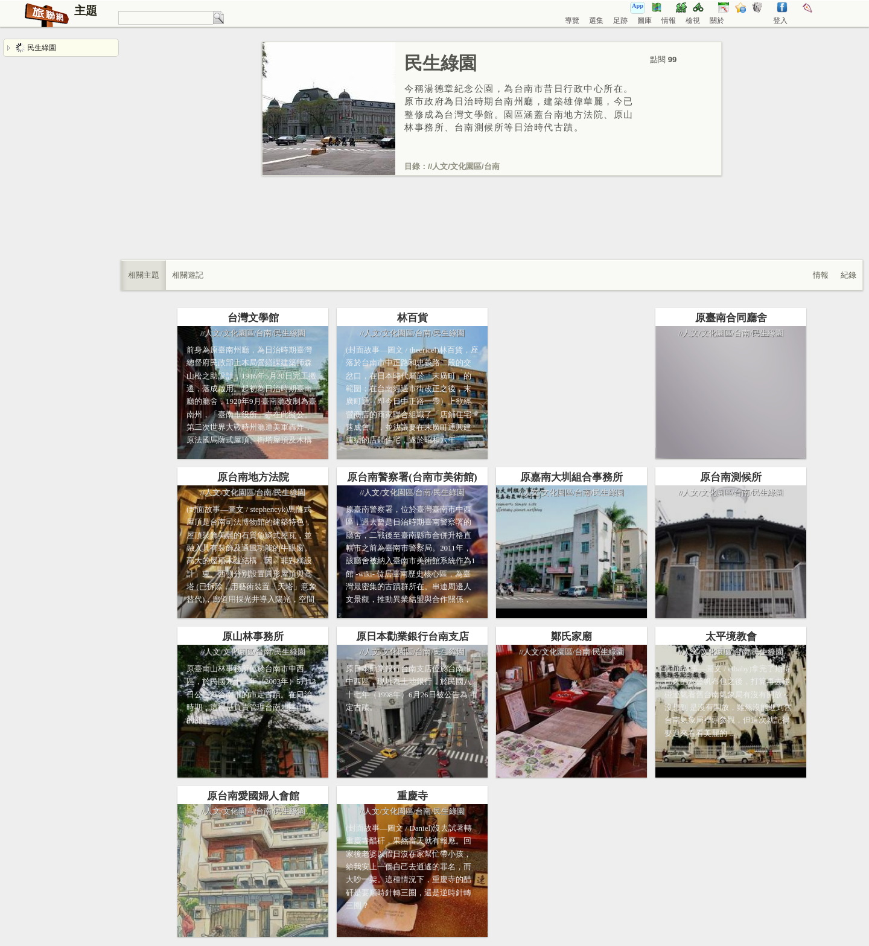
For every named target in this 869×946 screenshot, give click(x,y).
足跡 (620, 20)
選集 (596, 20)
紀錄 (848, 275)
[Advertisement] (491, 230)
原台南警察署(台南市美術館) (412, 477)
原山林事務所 (253, 636)
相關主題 (143, 275)
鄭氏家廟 (571, 636)
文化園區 (466, 166)
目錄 (412, 166)
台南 (492, 166)
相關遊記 (187, 275)
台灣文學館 (253, 318)
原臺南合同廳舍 (731, 318)
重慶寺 (412, 796)
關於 (717, 20)
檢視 (693, 20)
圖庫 (644, 20)
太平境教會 (731, 636)
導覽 (572, 20)
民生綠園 (36, 48)
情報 (668, 20)
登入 (780, 20)
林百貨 (412, 318)
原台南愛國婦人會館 (253, 796)
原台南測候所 (731, 477)
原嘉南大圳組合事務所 (571, 477)
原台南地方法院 (253, 477)
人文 (440, 166)
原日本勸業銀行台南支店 (412, 636)
